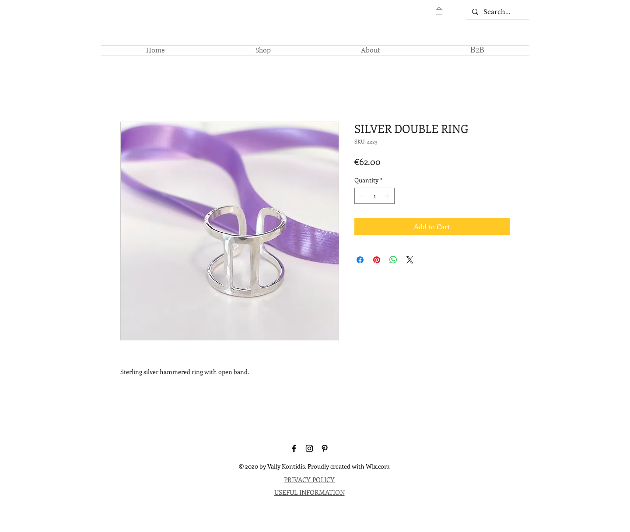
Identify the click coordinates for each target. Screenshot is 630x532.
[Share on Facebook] (360, 260)
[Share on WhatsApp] (393, 260)
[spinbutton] (374, 195)
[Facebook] (294, 448)
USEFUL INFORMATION (309, 492)
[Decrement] (361, 195)
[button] (439, 10)
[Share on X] (410, 260)
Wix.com (378, 466)
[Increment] (387, 195)
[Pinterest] (324, 448)
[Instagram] (309, 448)
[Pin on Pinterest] (376, 260)
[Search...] (497, 12)
